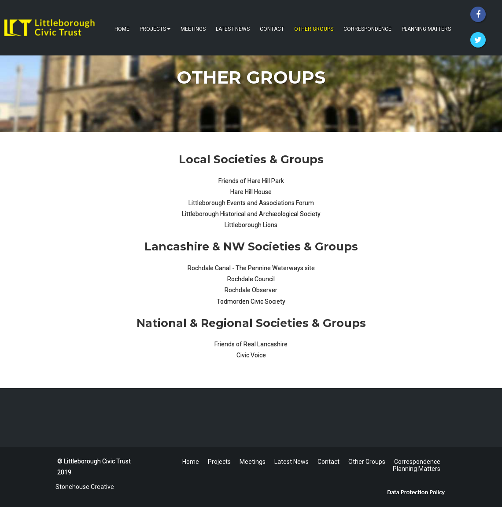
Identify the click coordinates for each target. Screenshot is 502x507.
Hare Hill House (251, 191)
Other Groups (313, 29)
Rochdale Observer (251, 290)
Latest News (233, 29)
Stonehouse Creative (83, 486)
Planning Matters (426, 29)
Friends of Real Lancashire (251, 344)
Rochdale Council (251, 279)
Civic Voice (251, 355)
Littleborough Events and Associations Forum (251, 202)
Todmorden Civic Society (251, 301)
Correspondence (367, 29)
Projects (155, 29)
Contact (272, 29)
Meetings (193, 29)
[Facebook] (478, 14)
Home (121, 29)
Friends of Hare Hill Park (251, 180)
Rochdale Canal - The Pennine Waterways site (251, 268)
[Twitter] (478, 40)
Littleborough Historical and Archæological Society (251, 213)
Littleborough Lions (251, 224)
